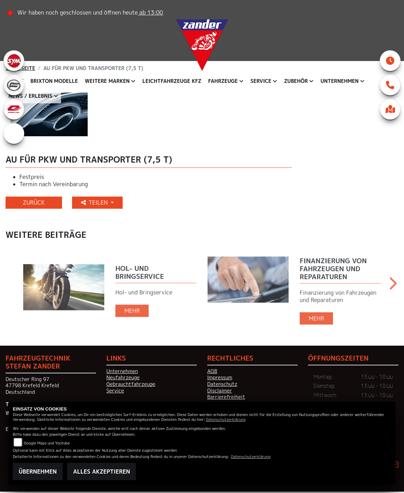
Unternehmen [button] (340, 81)
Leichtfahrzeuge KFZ (172, 81)
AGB (212, 372)
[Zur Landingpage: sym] (13, 60)
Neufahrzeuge (123, 378)
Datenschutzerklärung (225, 419)
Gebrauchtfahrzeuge (130, 385)
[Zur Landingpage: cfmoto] (13, 85)
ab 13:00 (150, 12)
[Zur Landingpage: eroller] (13, 133)
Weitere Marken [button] (107, 81)
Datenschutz (222, 385)
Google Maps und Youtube (47, 443)
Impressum (219, 378)
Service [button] (261, 81)
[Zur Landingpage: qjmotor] (13, 109)
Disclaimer (219, 392)
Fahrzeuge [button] (223, 81)
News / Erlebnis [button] (31, 96)
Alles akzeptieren (101, 471)
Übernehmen (38, 471)
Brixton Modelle (54, 81)
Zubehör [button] (296, 81)
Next (392, 287)
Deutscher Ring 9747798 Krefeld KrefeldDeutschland (32, 387)
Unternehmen (122, 372)
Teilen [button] (95, 204)
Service (115, 392)
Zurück (34, 204)
